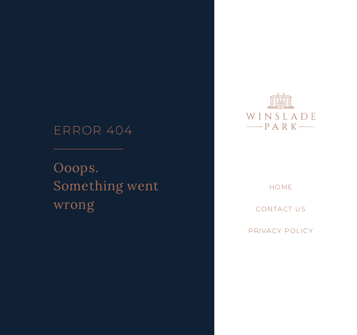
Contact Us (281, 209)
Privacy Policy (280, 231)
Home (281, 187)
